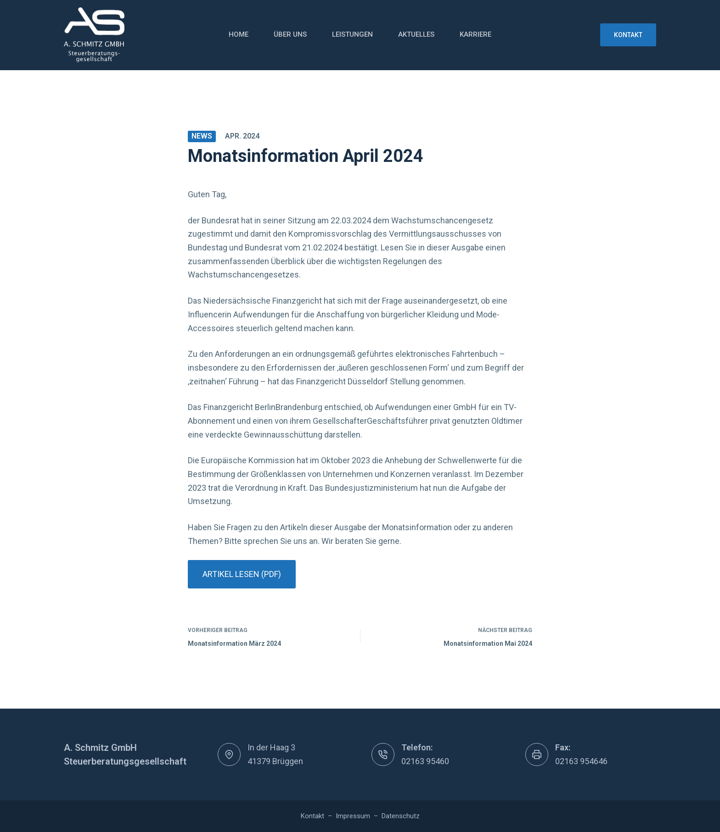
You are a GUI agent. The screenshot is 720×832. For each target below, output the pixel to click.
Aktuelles (416, 34)
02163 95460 (425, 761)
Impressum (353, 816)
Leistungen (352, 34)
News (201, 136)
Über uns (290, 34)
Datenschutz (401, 816)
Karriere (475, 34)
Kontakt (628, 35)
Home (238, 34)
